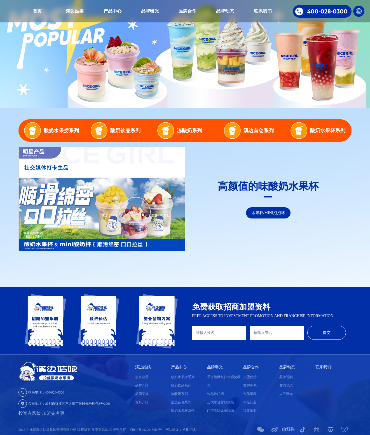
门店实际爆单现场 (220, 411)
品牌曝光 (150, 11)
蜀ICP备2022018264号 (146, 430)
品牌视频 (286, 377)
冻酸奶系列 (179, 394)
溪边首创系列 (181, 402)
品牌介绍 (142, 385)
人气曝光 (286, 394)
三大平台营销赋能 (220, 402)
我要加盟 (250, 411)
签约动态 (286, 385)
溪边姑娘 (75, 11)
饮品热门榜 (215, 394)
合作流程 (250, 394)
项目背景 (142, 377)
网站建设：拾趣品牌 (180, 430)
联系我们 (263, 11)
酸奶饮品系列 (181, 385)
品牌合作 (187, 11)
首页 (37, 11)
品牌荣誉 (142, 394)
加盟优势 (250, 377)
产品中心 (112, 11)
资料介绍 (142, 402)
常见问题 (250, 402)
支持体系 (250, 385)
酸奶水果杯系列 (183, 411)
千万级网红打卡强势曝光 (224, 381)
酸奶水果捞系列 (183, 377)
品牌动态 (225, 11)
